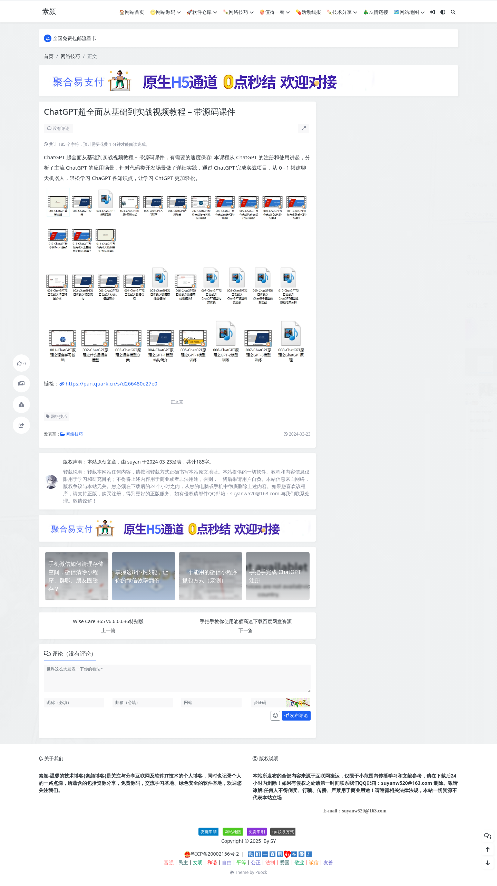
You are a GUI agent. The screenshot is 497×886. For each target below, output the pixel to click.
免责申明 (256, 832)
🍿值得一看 (274, 12)
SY (273, 841)
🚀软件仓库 (201, 12)
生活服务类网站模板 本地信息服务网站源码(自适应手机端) (432, 414)
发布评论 (296, 715)
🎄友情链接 (375, 12)
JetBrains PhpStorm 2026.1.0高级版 (409, 319)
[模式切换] (443, 12)
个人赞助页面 (384, 351)
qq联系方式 (283, 832)
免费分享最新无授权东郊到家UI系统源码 (413, 382)
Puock (261, 872)
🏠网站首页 (131, 12)
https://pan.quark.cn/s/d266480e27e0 (111, 383)
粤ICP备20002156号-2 (215, 853)
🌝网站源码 (165, 12)
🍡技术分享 (342, 12)
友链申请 (209, 832)
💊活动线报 (308, 12)
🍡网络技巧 (238, 12)
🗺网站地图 (409, 12)
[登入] (432, 12)
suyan (134, 461)
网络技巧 (70, 56)
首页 (48, 56)
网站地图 (233, 832)
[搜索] (453, 12)
